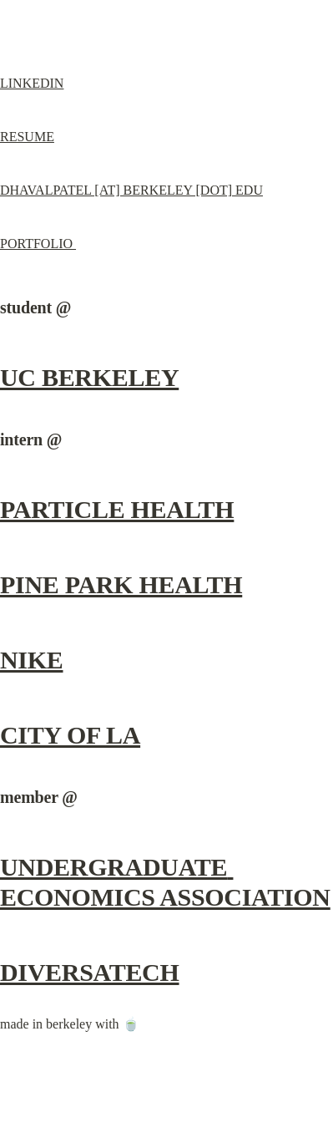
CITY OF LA (70, 735)
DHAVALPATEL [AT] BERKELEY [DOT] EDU (131, 190)
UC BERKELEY (89, 377)
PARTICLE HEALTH (117, 509)
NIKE (31, 659)
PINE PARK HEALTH (121, 584)
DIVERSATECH (89, 972)
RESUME (27, 137)
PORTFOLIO (38, 243)
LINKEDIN (31, 83)
